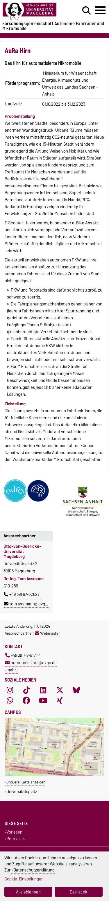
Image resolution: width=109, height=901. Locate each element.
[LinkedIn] (43, 690)
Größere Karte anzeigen (25, 782)
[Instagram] (10, 690)
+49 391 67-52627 (22, 594)
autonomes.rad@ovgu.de (31, 662)
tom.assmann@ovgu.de (28, 603)
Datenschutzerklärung (34, 869)
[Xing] (60, 700)
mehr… (12, 669)
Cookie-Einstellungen (24, 878)
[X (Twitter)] (60, 690)
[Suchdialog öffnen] (86, 11)
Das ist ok (78, 891)
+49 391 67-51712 (22, 655)
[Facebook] (26, 700)
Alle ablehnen (28, 891)
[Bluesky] (76, 690)
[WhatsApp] (10, 700)
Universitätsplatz (21, 791)
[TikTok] (26, 690)
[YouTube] (43, 700)
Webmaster (47, 633)
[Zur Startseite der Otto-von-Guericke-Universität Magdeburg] (33, 11)
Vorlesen (14, 832)
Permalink (15, 838)
